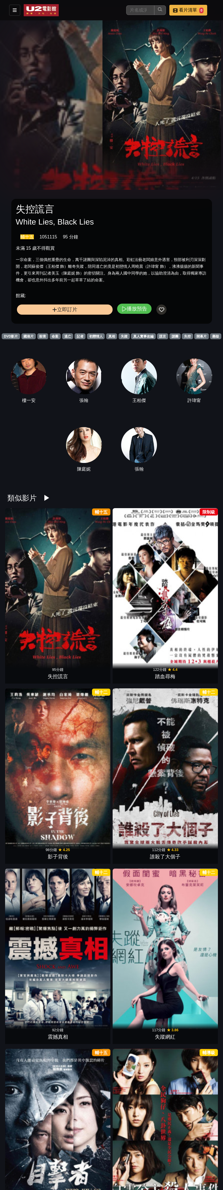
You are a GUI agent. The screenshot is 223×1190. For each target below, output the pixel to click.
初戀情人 (96, 336)
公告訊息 (155, 1160)
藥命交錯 (129, 878)
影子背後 (93, 556)
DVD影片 (11, 336)
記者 (80, 336)
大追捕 (57, 685)
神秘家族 (21, 1007)
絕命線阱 (93, 621)
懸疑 (215, 336)
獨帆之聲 (165, 749)
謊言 (162, 336)
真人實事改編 (143, 336)
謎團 (175, 336)
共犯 (129, 1007)
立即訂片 (64, 309)
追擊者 (129, 685)
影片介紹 (72, 1160)
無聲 (165, 685)
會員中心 (127, 1172)
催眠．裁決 (201, 878)
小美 (201, 621)
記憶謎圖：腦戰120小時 (165, 806)
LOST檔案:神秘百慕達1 (129, 742)
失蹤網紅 (201, 556)
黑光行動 (21, 878)
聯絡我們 (182, 1160)
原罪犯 (129, 1071)
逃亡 (67, 336)
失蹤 (124, 336)
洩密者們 (21, 685)
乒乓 (93, 943)
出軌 (21, 814)
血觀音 (129, 943)
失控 (187, 336)
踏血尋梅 (57, 556)
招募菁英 (72, 1172)
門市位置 (127, 1160)
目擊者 (21, 621)
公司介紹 (99, 1172)
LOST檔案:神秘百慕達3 (57, 742)
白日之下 (57, 814)
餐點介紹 (99, 1160)
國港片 (28, 336)
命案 (55, 336)
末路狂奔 (165, 878)
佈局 (165, 943)
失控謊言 (21, 556)
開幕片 (201, 336)
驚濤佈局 (21, 943)
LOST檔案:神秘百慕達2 (93, 742)
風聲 (93, 685)
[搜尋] (140, 10)
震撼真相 (165, 556)
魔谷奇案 (93, 814)
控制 (93, 1007)
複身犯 (129, 621)
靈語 (129, 814)
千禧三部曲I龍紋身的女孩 (201, 742)
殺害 (42, 336)
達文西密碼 (93, 1071)
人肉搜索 (57, 943)
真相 (111, 336)
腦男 (165, 1007)
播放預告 (134, 309)
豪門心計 (201, 814)
